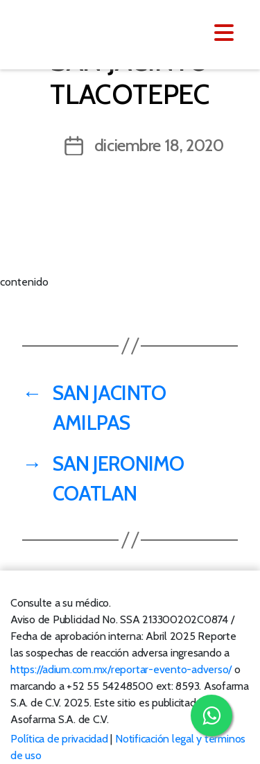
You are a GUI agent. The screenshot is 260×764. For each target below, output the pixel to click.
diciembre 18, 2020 (159, 145)
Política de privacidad (59, 738)
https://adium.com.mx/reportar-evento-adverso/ (121, 669)
